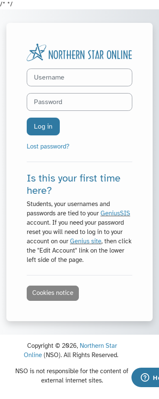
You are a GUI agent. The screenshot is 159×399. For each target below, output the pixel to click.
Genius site (85, 241)
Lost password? (48, 146)
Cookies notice (52, 293)
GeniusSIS (115, 213)
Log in (43, 126)
